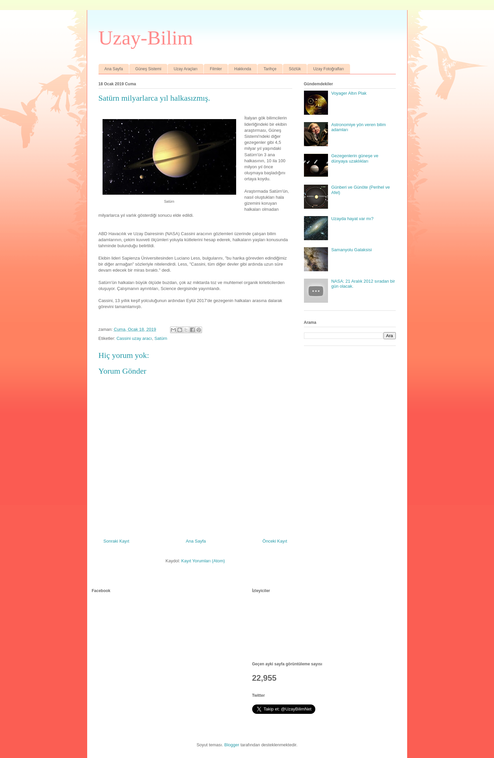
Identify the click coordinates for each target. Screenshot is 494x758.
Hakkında (242, 69)
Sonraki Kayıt (116, 541)
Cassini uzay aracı (134, 338)
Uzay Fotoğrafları (328, 69)
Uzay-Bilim (146, 38)
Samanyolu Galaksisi (351, 249)
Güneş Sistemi (148, 69)
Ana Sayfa (114, 69)
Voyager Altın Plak (349, 93)
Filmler (216, 69)
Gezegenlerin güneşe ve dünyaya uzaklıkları (354, 158)
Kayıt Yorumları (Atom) (203, 560)
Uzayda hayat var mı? (352, 218)
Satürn (160, 338)
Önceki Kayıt (275, 541)
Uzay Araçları (185, 69)
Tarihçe (270, 69)
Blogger (231, 744)
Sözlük (295, 69)
